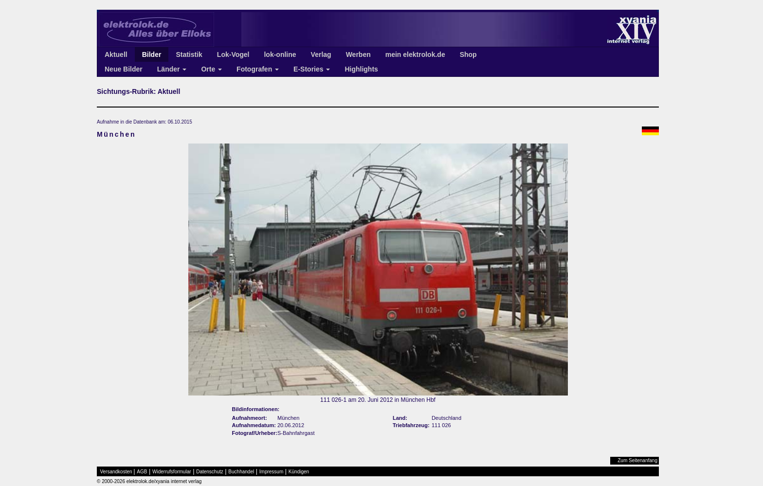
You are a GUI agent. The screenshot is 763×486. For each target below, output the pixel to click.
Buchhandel (241, 471)
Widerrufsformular (171, 471)
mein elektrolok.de (415, 54)
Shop (468, 54)
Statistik (189, 54)
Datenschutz (209, 471)
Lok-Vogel (233, 54)
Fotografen (257, 69)
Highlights (361, 69)
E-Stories (311, 69)
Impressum (271, 471)
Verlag (321, 54)
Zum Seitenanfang (637, 460)
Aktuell (116, 54)
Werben (358, 54)
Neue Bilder (124, 69)
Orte (211, 69)
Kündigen (299, 471)
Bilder (152, 54)
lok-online (280, 54)
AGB (142, 471)
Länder (172, 69)
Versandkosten (116, 471)
